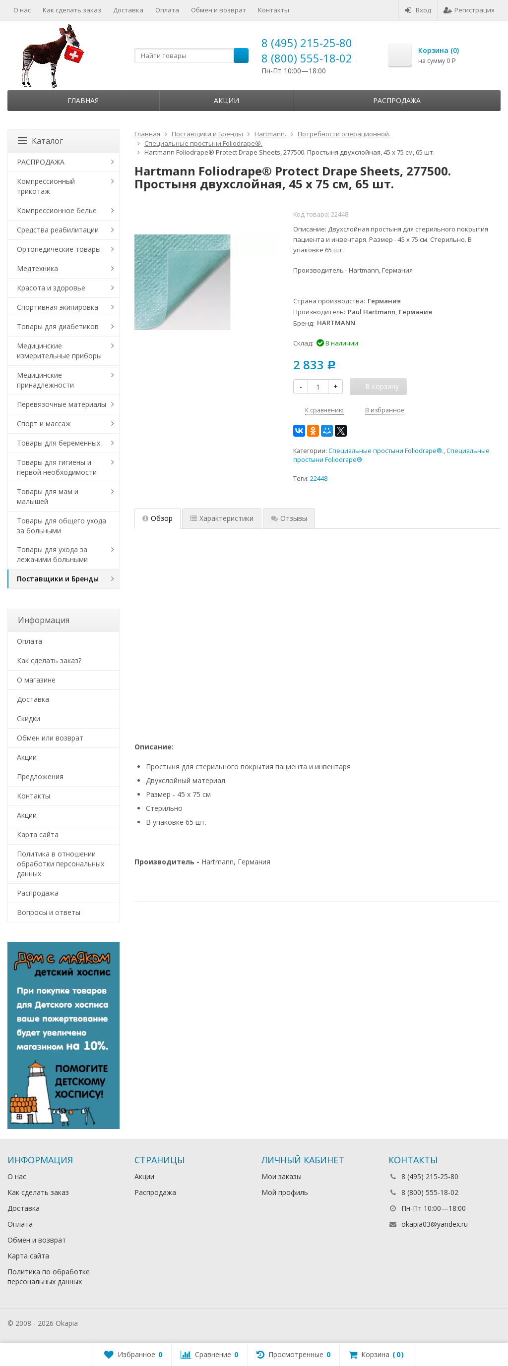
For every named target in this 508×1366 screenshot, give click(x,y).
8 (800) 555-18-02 (306, 58)
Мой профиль (284, 1192)
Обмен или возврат (50, 737)
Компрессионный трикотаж (46, 186)
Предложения (40, 776)
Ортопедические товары (59, 249)
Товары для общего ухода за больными (61, 525)
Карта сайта (38, 834)
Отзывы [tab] (289, 518)
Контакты (273, 9)
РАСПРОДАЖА (40, 162)
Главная (83, 100)
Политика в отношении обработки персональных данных (60, 863)
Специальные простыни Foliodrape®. (386, 451)
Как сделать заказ (72, 9)
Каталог (40, 140)
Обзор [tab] (157, 518)
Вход (418, 9)
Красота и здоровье (51, 287)
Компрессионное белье (57, 210)
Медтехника (37, 268)
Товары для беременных (58, 443)
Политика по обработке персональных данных (48, 1276)
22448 (318, 478)
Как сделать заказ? (49, 660)
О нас (22, 9)
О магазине (36, 679)
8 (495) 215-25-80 (306, 42)
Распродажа (397, 100)
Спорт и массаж (44, 423)
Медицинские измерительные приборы (59, 350)
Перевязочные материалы (61, 404)
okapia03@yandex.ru (434, 1224)
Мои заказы (281, 1176)
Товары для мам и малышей (47, 496)
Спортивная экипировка (57, 307)
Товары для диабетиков (58, 326)
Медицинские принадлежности (45, 380)
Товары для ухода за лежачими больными (52, 554)
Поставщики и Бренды (58, 578)
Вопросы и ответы (48, 912)
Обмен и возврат (218, 9)
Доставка (128, 9)
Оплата (167, 9)
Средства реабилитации (58, 229)
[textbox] (191, 55)
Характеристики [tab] (222, 518)
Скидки (28, 718)
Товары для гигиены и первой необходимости (57, 467)
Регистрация (469, 9)
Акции (226, 100)
